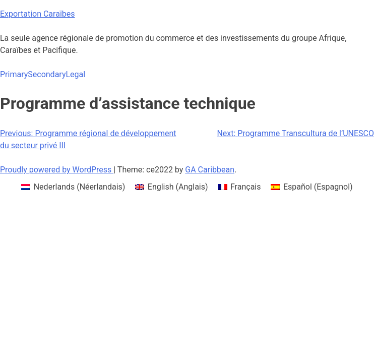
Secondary (47, 74)
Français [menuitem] (245, 187)
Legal (75, 74)
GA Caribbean (209, 169)
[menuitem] (73, 187)
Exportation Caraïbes (37, 14)
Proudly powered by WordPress (56, 169)
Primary (14, 74)
